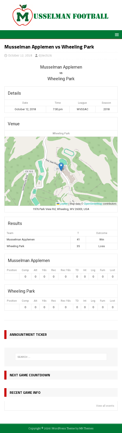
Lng (93, 270)
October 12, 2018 (20, 55)
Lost (112, 270)
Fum (102, 270)
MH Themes (86, 428)
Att (35, 270)
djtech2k (45, 55)
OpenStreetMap (93, 203)
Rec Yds (66, 270)
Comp (25, 270)
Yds (44, 270)
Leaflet (62, 203)
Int (84, 270)
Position (12, 270)
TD (77, 270)
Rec (53, 270)
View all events (105, 405)
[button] (116, 34)
